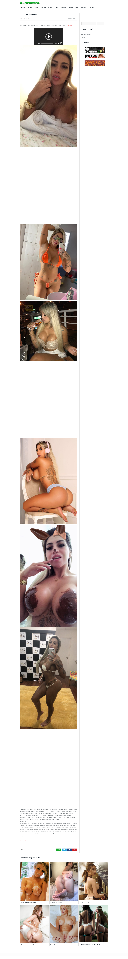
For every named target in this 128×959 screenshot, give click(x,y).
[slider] (47, 43)
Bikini (76, 7)
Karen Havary (68, 25)
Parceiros (83, 7)
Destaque (75, 18)
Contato (91, 7)
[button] (48, 36)
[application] (48, 36)
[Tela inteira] (61, 43)
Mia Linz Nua (23, 843)
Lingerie (70, 7)
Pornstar (43, 7)
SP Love (83, 37)
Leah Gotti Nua (23, 839)
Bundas (30, 7)
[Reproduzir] (36, 43)
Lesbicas (63, 7)
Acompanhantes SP (86, 34)
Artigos (23, 7)
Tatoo (56, 7)
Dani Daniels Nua (24, 841)
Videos (50, 7)
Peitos (36, 7)
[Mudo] (58, 43)
